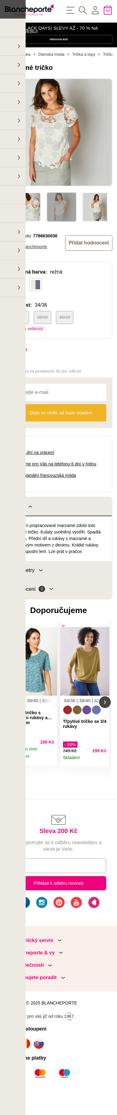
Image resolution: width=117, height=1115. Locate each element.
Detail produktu (49, 781)
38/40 (42, 334)
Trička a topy (83, 72)
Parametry (27, 587)
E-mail (21, 888)
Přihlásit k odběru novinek (58, 905)
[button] (12, 722)
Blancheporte (34, 264)
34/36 (20, 334)
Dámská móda (51, 72)
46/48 (64, 334)
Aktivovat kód (58, 49)
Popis (21, 524)
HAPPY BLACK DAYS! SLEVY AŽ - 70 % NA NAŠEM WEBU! (51, 32)
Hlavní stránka (18, 72)
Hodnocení (32, 607)
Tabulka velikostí (27, 346)
